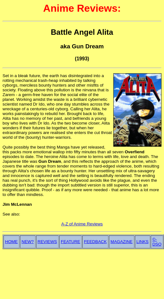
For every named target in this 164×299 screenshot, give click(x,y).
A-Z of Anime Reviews (82, 224)
